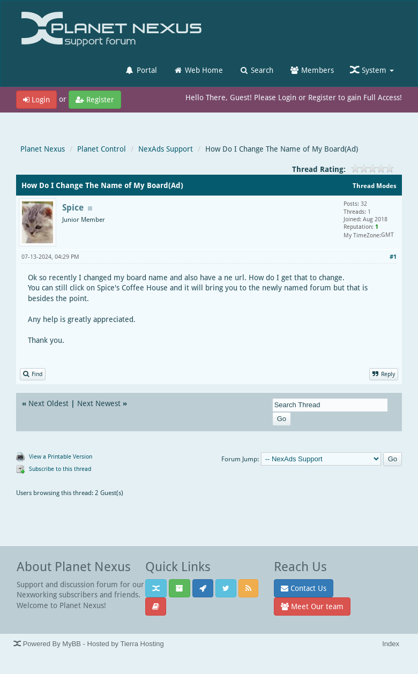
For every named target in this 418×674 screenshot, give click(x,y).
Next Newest (99, 403)
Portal (141, 70)
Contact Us (303, 588)
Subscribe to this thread (60, 469)
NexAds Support (165, 149)
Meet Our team (312, 606)
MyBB (71, 644)
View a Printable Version (60, 456)
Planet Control (101, 149)
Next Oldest (48, 403)
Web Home (198, 70)
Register (95, 99)
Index (390, 644)
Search (256, 70)
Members (311, 70)
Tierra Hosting (141, 644)
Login (36, 99)
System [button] (372, 70)
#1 (393, 256)
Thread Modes (375, 185)
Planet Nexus (42, 149)
